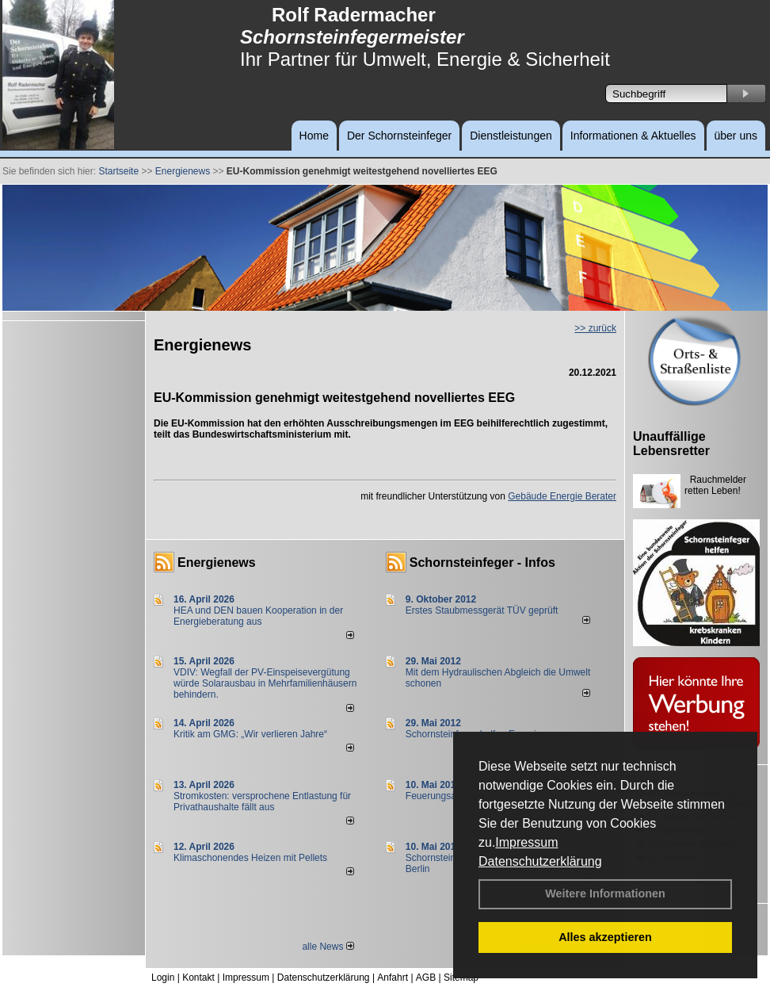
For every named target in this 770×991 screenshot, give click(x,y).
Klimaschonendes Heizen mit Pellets (250, 857)
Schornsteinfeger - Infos (482, 562)
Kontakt (198, 977)
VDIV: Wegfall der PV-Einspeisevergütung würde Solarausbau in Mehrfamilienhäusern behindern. (264, 683)
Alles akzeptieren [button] (605, 937)
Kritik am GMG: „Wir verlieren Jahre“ (250, 734)
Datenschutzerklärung (540, 861)
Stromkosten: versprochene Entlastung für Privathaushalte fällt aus (262, 801)
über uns (736, 135)
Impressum (526, 842)
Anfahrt (392, 977)
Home (314, 135)
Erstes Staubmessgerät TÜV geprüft (482, 610)
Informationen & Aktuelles (633, 135)
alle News (327, 946)
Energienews (216, 562)
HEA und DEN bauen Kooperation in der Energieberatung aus (258, 616)
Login (162, 977)
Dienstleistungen (511, 135)
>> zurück (595, 328)
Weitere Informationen (605, 893)
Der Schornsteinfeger (399, 135)
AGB (426, 977)
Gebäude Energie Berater (562, 496)
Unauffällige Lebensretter (671, 443)
